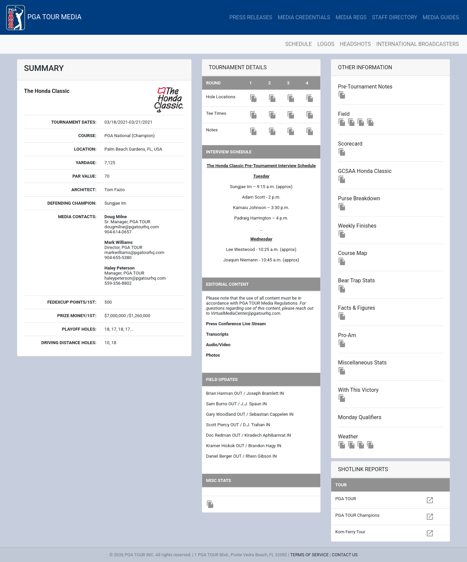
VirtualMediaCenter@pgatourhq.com (245, 313)
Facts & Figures (356, 308)
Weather (348, 436)
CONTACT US (345, 554)
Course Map (352, 253)
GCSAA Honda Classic (365, 171)
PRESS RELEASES (250, 17)
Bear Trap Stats (356, 280)
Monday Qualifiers (359, 417)
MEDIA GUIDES (441, 17)
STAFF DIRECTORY (394, 17)
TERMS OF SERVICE (309, 554)
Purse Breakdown (359, 198)
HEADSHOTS (355, 44)
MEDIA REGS (351, 17)
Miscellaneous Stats (362, 362)
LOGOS (326, 44)
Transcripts (217, 334)
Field (343, 114)
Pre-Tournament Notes (365, 86)
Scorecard (350, 143)
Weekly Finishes (357, 226)
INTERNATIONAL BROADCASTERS (417, 44)
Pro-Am (347, 335)
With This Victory (358, 390)
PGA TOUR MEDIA (43, 17)
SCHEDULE (298, 44)
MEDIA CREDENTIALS (304, 17)
